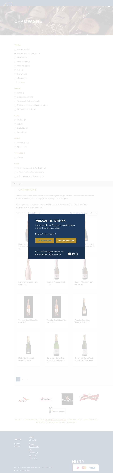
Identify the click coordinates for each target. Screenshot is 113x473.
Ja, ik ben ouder (45, 240)
